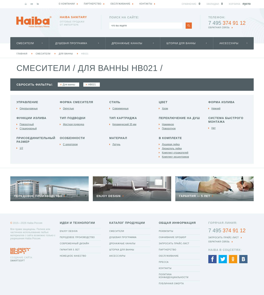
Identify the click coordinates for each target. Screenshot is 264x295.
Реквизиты (166, 231)
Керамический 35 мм (124, 124)
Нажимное (168, 124)
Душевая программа (71, 43)
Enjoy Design (69, 231)
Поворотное (169, 128)
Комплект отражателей (175, 152)
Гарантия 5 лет (70, 250)
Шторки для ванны (181, 43)
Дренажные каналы (127, 43)
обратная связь (219, 27)
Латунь (116, 144)
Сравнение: (189, 4)
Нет (213, 128)
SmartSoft (17, 261)
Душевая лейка (171, 144)
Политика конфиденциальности (174, 275)
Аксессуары (228, 43)
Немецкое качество (73, 256)
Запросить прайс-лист (174, 243)
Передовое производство (77, 237)
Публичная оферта (171, 283)
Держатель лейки (172, 148)
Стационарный (28, 128)
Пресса (164, 262)
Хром (165, 108)
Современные (120, 108)
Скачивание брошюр (172, 237)
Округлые (68, 108)
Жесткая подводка (73, 124)
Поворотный (27, 124)
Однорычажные (29, 108)
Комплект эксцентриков (175, 156)
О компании (67, 4)
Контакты (165, 268)
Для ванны (66, 54)
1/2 (21, 148)
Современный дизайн (74, 243)
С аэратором (70, 144)
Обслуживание (169, 256)
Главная (21, 54)
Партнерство (167, 250)
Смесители (25, 43)
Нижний (215, 108)
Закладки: (213, 4)
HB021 (85, 54)
